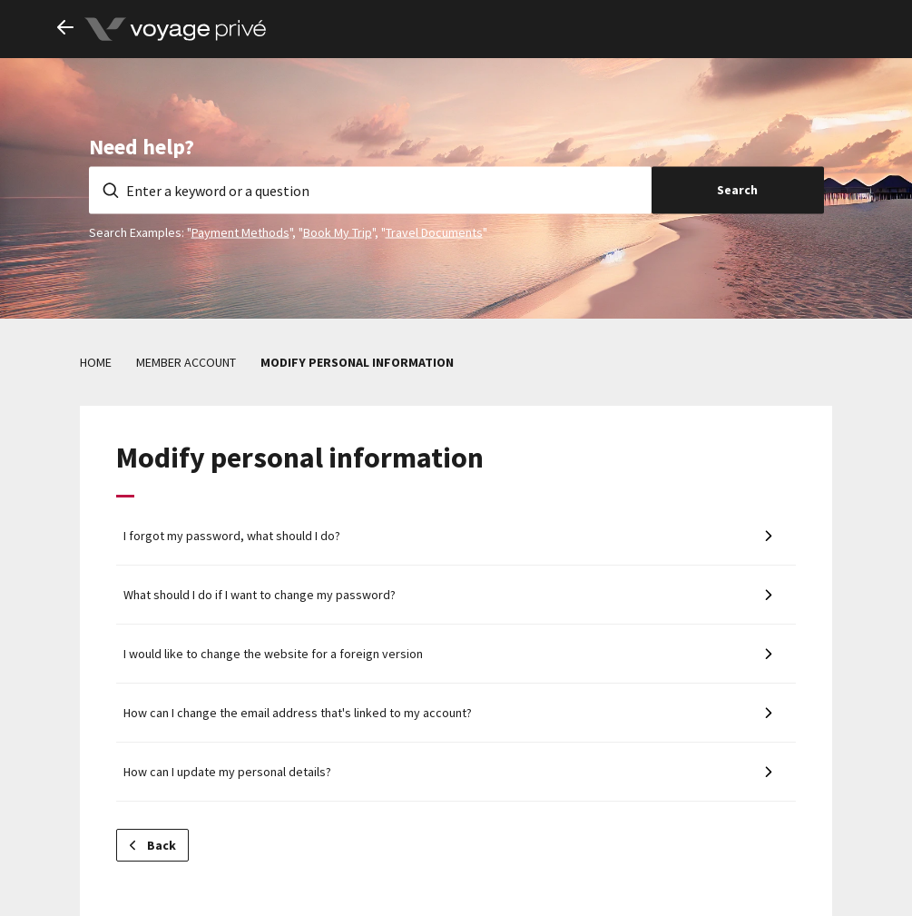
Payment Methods (240, 231)
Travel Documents (434, 231)
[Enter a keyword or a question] (370, 189)
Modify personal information (357, 362)
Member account (186, 362)
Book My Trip (337, 231)
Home (96, 362)
